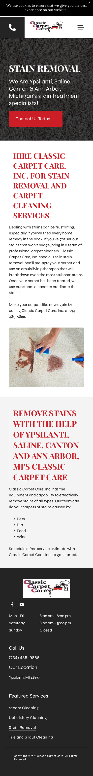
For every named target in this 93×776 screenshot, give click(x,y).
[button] (81, 27)
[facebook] (12, 605)
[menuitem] (46, 708)
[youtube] (21, 605)
